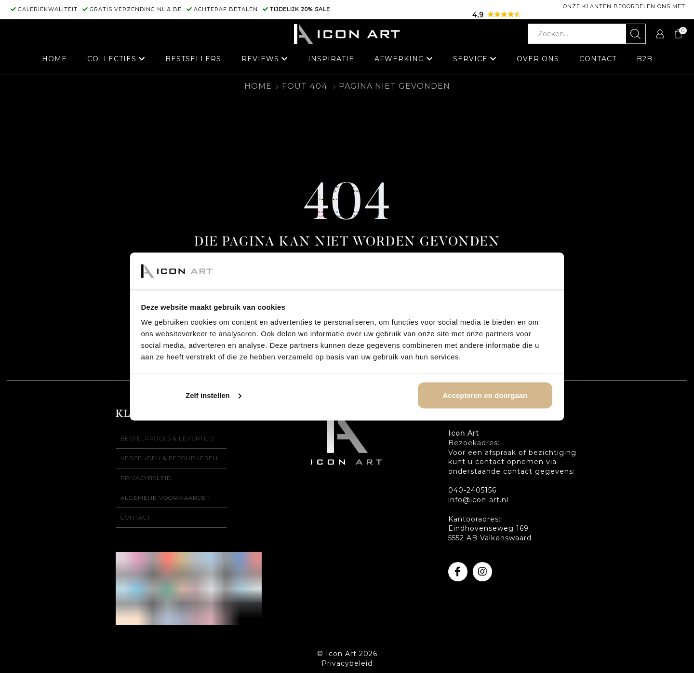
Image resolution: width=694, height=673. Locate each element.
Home (54, 59)
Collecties (111, 59)
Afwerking (399, 59)
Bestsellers (193, 59)
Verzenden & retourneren (169, 458)
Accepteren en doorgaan (484, 395)
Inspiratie (331, 59)
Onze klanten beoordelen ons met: (625, 6)
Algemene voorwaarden (165, 497)
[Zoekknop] (635, 33)
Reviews (260, 59)
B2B (645, 59)
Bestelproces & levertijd (167, 438)
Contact (597, 59)
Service (470, 59)
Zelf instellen (213, 395)
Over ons (538, 59)
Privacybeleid (146, 477)
